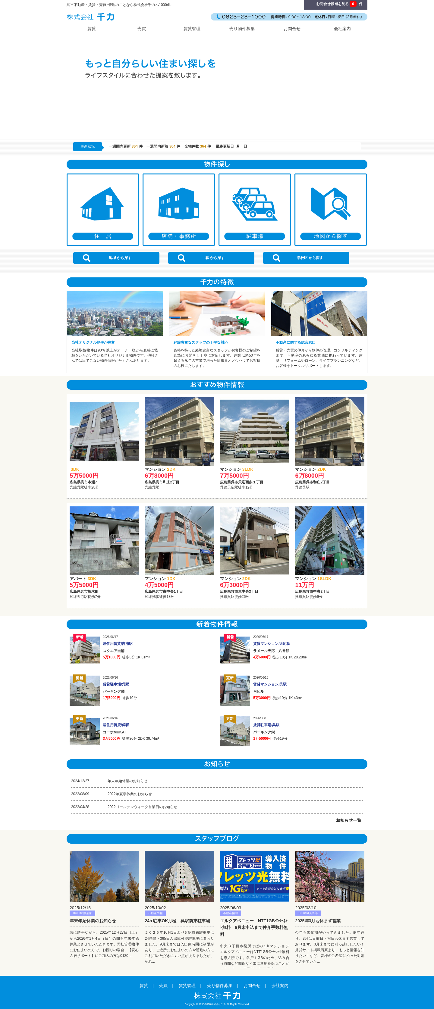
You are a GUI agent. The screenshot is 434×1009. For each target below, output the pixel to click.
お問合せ (292, 28)
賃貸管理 (192, 28)
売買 (141, 28)
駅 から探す (201, 258)
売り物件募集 (242, 28)
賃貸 (91, 28)
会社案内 (342, 28)
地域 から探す (107, 258)
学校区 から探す (298, 258)
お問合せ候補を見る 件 (339, 4)
